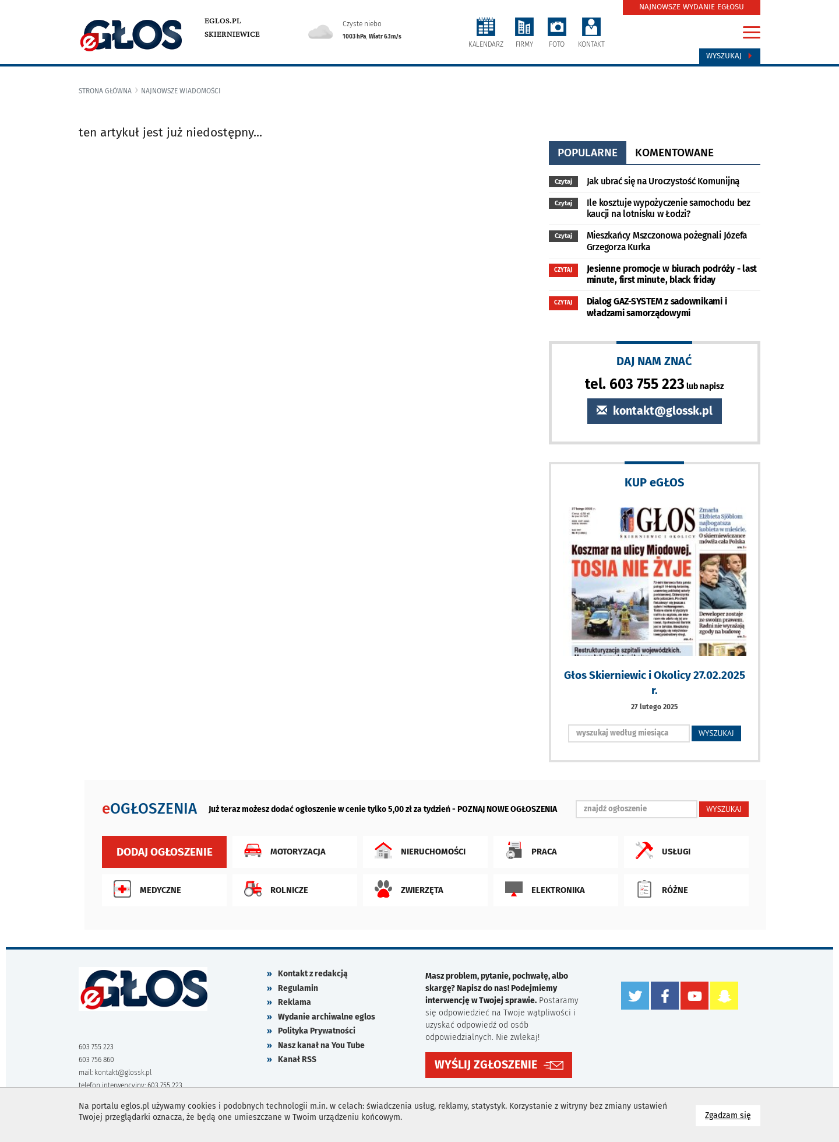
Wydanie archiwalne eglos (326, 1017)
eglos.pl (223, 21)
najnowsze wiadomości (181, 91)
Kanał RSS (297, 1059)
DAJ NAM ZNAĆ (654, 360)
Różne (659, 888)
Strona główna (105, 91)
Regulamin (298, 988)
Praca (528, 850)
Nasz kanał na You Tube (321, 1045)
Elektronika (542, 888)
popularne (588, 152)
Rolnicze (273, 888)
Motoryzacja (282, 850)
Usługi (660, 850)
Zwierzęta (406, 888)
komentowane (674, 152)
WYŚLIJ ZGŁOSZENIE (486, 1064)
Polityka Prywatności (316, 1031)
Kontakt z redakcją (313, 974)
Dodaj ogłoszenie (165, 852)
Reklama (294, 1002)
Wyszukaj (729, 56)
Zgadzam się (732, 1114)
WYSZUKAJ (716, 733)
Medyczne (144, 888)
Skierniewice (232, 34)
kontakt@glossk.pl (655, 411)
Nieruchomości (417, 850)
